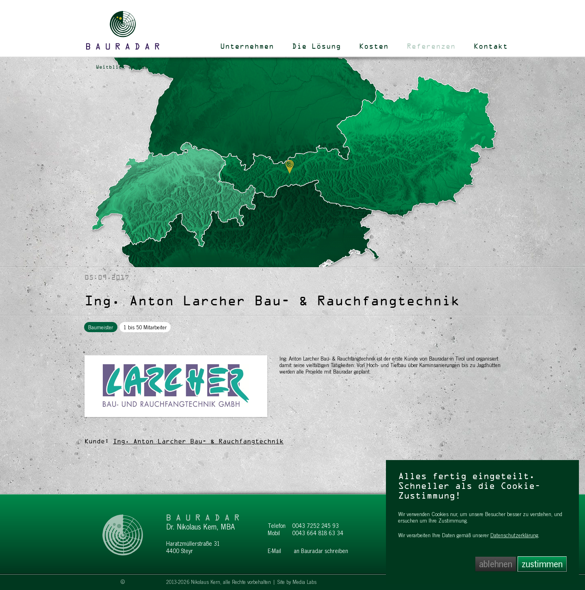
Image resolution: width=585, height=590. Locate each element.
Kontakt (491, 46)
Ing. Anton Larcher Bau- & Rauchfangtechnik (198, 442)
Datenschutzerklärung (514, 535)
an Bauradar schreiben (321, 551)
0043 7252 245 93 (315, 525)
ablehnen (495, 564)
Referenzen (431, 46)
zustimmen (542, 564)
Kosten (373, 46)
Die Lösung (316, 46)
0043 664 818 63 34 (317, 533)
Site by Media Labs (296, 582)
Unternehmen (247, 46)
